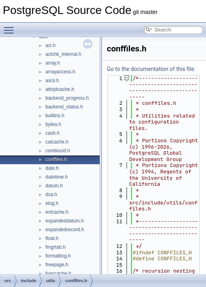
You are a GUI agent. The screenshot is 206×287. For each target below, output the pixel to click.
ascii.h (52, 80)
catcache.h (57, 142)
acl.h (50, 45)
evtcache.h (57, 212)
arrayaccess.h (60, 72)
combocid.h (57, 150)
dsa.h (51, 194)
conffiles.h (56, 159)
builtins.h (54, 115)
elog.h (52, 203)
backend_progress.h (67, 98)
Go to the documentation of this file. (151, 69)
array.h (52, 63)
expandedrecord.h (64, 229)
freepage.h (56, 264)
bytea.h (53, 124)
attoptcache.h (59, 89)
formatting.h (58, 256)
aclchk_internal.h (63, 54)
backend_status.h (64, 107)
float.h (52, 238)
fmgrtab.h (55, 247)
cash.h (52, 133)
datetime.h (56, 177)
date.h (52, 168)
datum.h (54, 186)
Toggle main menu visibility (11, 27)
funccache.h (58, 273)
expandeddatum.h (64, 221)
